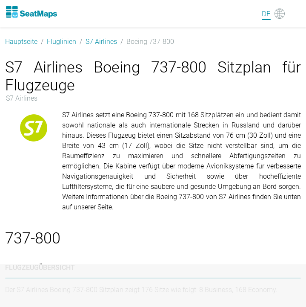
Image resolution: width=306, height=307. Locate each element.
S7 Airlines (101, 42)
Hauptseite (21, 42)
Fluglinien (61, 42)
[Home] (31, 11)
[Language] (273, 13)
